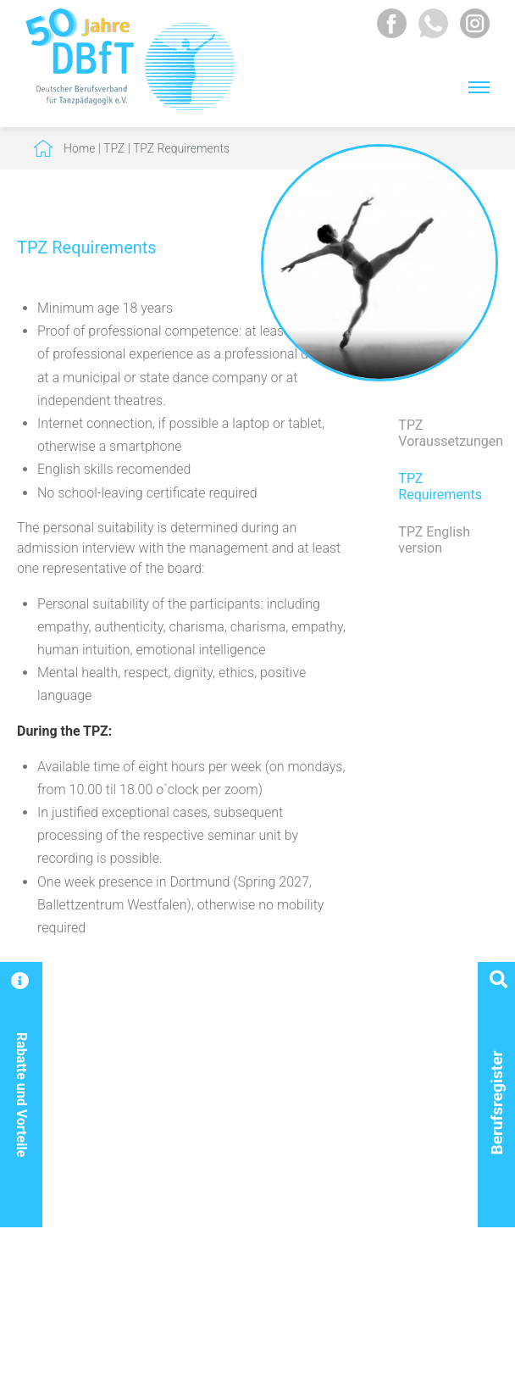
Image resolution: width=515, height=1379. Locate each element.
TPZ (114, 148)
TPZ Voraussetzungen (448, 433)
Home (79, 148)
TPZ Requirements (181, 148)
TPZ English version (434, 540)
